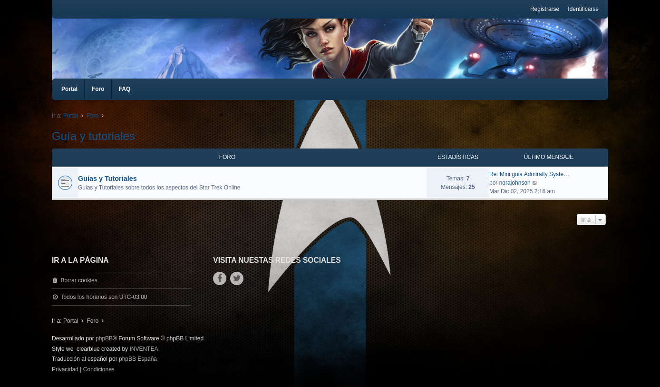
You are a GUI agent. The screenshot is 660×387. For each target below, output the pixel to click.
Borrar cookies (78, 280)
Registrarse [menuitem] (544, 9)
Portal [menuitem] (69, 89)
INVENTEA (143, 349)
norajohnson (515, 182)
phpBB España (138, 359)
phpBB (104, 338)
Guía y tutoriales (93, 135)
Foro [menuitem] (98, 89)
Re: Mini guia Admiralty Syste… (529, 174)
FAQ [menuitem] (125, 89)
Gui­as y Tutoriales (107, 178)
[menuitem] (65, 370)
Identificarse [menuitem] (583, 9)
